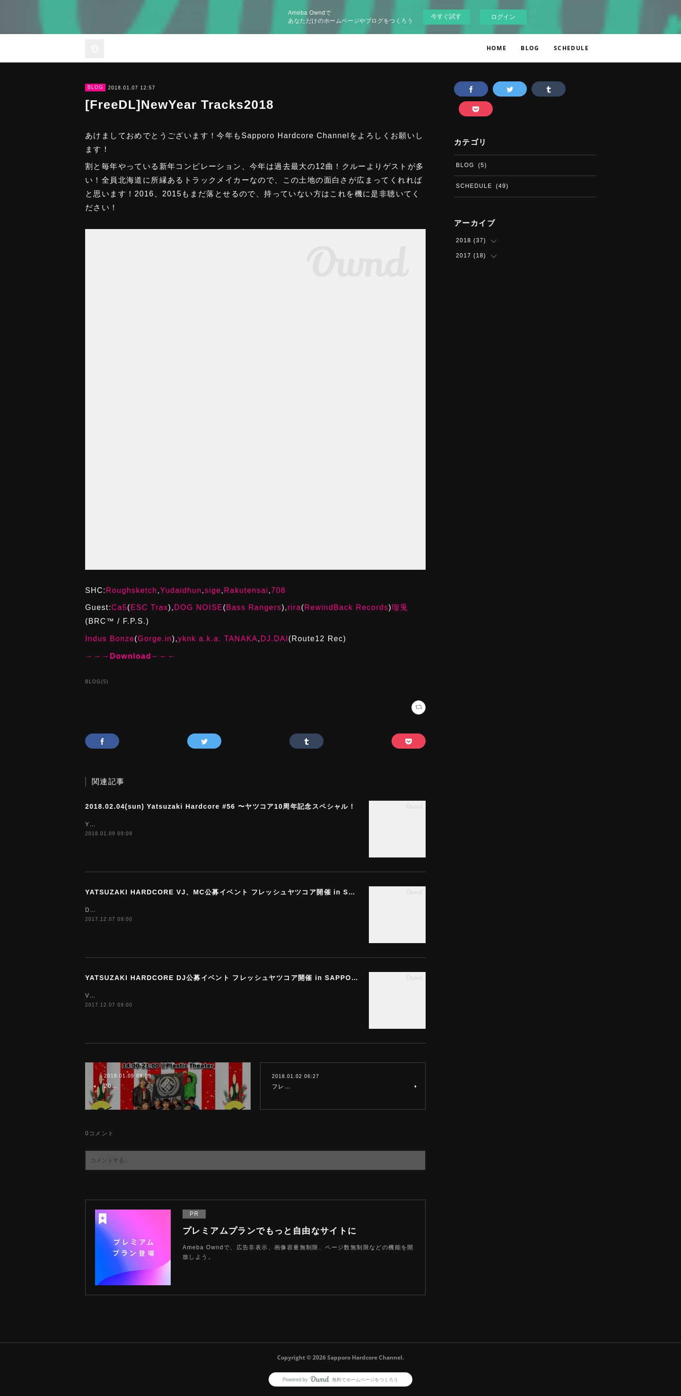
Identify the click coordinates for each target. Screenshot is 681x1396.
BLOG (530, 48)
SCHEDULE (571, 48)
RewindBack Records (346, 607)
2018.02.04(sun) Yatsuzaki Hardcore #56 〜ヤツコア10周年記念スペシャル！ (220, 806)
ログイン (503, 16)
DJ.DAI (274, 639)
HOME (497, 48)
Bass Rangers (253, 607)
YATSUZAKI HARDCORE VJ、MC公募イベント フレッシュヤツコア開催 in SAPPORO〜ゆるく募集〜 (258, 892)
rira (294, 607)
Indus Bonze (109, 639)
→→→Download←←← (130, 656)
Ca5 (120, 607)
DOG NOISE (198, 607)
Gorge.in (155, 639)
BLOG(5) (97, 681)
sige (213, 590)
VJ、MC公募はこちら (116, 995)
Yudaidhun (180, 590)
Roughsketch (131, 590)
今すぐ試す (446, 16)
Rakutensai (246, 590)
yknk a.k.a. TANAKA (218, 639)
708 (278, 590)
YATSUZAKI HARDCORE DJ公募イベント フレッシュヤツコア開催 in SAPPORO (223, 977)
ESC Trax (149, 607)
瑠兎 (400, 607)
